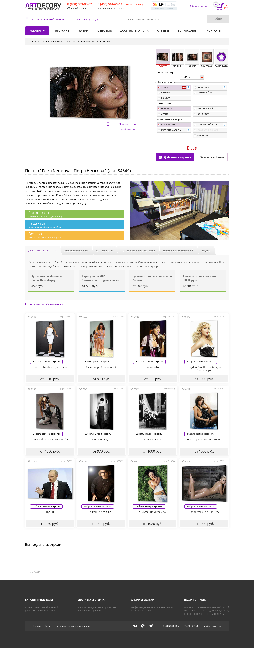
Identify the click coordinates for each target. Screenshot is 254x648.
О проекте (104, 30)
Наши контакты (195, 599)
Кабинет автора (198, 6)
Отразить (203, 135)
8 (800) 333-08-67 (79, 4)
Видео (205, 250)
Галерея (83, 30)
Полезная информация (138, 250)
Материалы (104, 250)
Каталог (35, 30)
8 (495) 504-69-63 (110, 4)
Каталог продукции (39, 599)
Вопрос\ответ (188, 30)
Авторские (61, 30)
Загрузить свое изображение (47, 19)
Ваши (87, 19)
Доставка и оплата (134, 30)
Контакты (214, 30)
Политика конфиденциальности (73, 625)
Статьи (48, 625)
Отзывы (163, 30)
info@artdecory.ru (136, 4)
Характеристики (76, 250)
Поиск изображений (178, 250)
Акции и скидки (142, 599)
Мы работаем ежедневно (111, 8)
